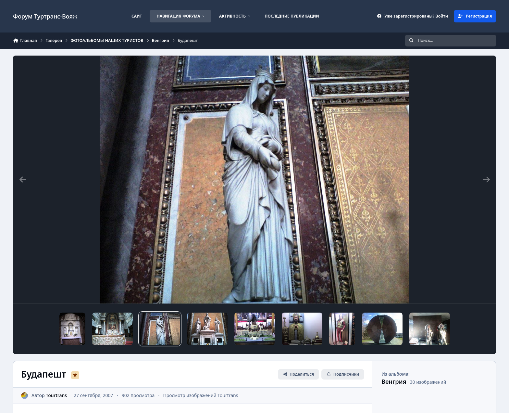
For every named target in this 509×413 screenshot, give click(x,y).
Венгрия (393, 381)
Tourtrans (56, 395)
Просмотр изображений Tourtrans (200, 395)
